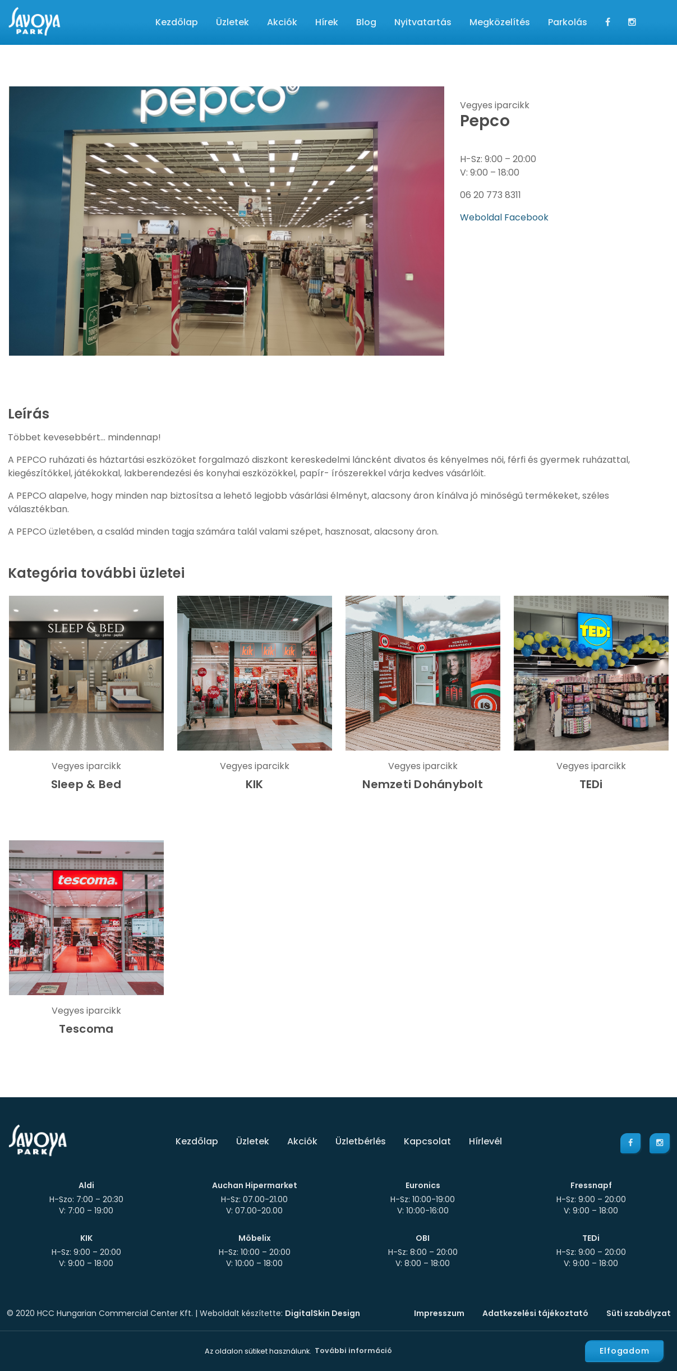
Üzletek (232, 22)
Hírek (326, 22)
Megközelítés (499, 22)
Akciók (282, 22)
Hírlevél (485, 1141)
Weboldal (482, 217)
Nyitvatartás (423, 22)
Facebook (526, 217)
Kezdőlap (176, 22)
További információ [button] (353, 1350)
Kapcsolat (427, 1141)
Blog (366, 22)
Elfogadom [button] (625, 1350)
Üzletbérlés (360, 1141)
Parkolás (567, 22)
